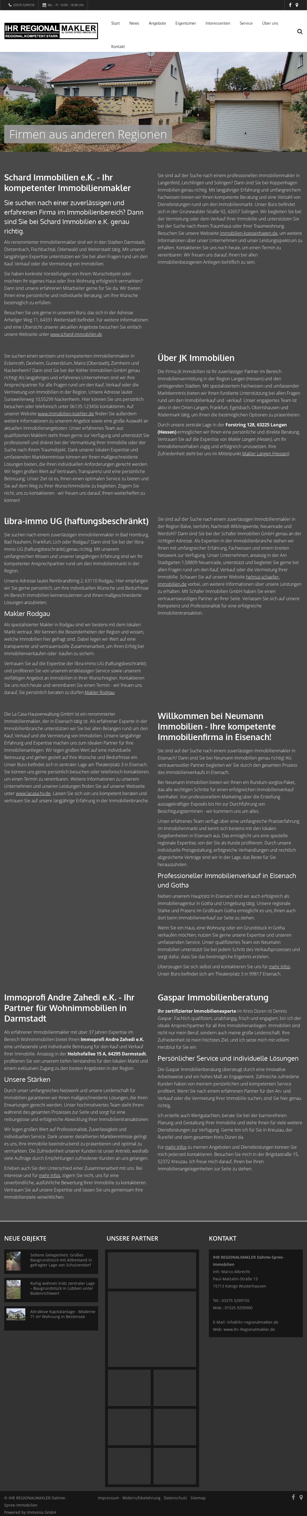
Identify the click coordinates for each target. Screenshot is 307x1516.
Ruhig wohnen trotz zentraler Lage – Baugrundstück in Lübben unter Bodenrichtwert (62, 1288)
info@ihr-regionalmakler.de (252, 1322)
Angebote (157, 23)
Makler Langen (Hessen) (265, 454)
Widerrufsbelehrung (141, 1497)
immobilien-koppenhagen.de (249, 233)
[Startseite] (51, 31)
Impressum (108, 1497)
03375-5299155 (23, 5)
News (134, 23)
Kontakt (118, 46)
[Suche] (303, 35)
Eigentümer (185, 23)
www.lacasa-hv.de (33, 793)
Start (115, 23)
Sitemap (198, 1497)
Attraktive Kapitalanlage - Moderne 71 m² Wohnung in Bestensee (62, 1314)
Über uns (270, 23)
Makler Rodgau (100, 692)
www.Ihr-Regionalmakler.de (249, 1329)
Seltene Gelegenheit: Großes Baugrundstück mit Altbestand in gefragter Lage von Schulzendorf (61, 1260)
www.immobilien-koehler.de (66, 414)
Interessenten (218, 23)
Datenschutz (175, 1497)
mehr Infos (279, 967)
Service (246, 23)
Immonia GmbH (41, 1512)
